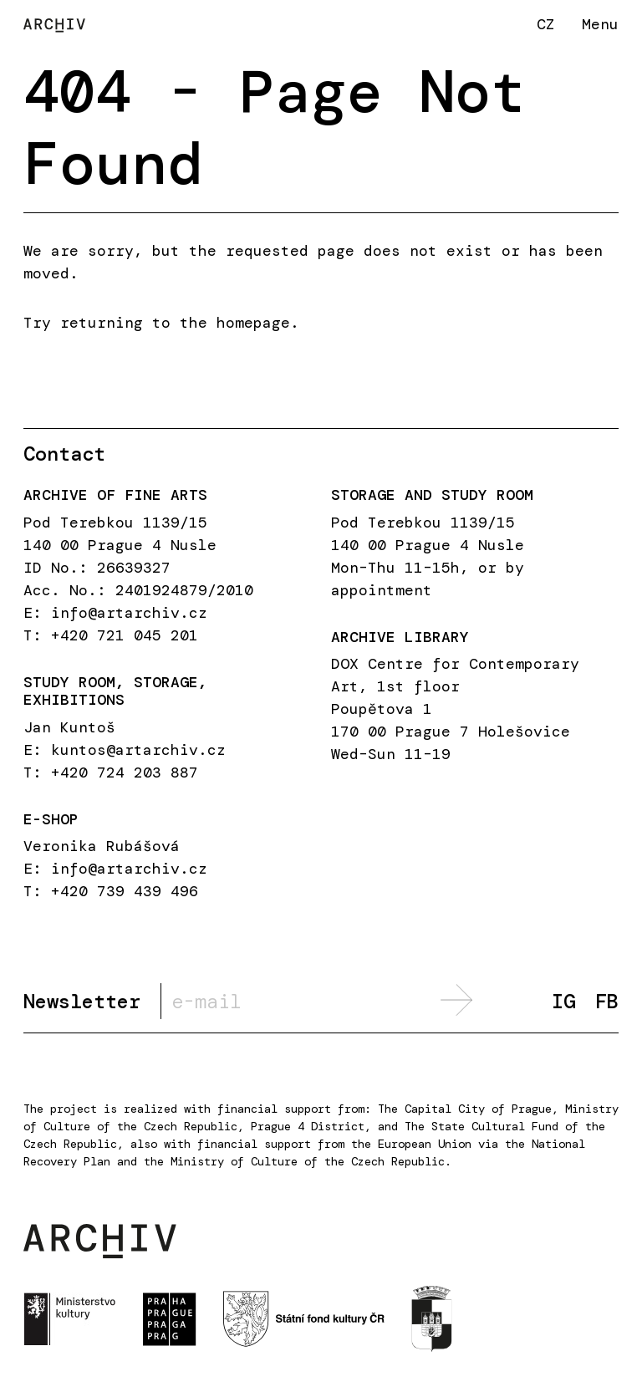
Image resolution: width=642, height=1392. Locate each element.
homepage (253, 323)
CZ (546, 23)
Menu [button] (600, 24)
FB (607, 1002)
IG (563, 1002)
